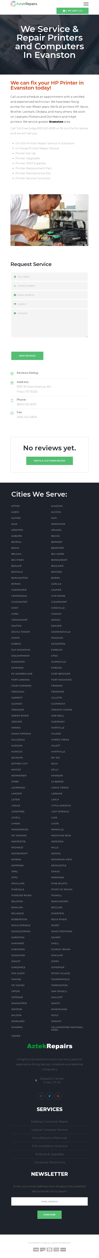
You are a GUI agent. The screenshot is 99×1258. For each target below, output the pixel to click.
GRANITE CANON (61, 709)
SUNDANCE (18, 967)
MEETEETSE (18, 841)
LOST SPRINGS (60, 811)
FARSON (56, 667)
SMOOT (15, 961)
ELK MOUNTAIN (20, 649)
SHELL (55, 943)
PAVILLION (17, 883)
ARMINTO (17, 530)
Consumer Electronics (49, 1162)
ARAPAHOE (58, 524)
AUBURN (16, 536)
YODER (15, 1035)
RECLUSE (56, 907)
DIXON (15, 637)
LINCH (55, 799)
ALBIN (15, 512)
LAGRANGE (18, 787)
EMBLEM (56, 649)
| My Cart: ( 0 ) (74, 10)
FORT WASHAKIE (61, 679)
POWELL (56, 895)
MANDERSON (19, 829)
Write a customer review (49, 460)
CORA (14, 613)
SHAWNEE (17, 943)
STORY (55, 961)
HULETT (55, 745)
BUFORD (56, 572)
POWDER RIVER (21, 895)
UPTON (15, 991)
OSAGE (55, 871)
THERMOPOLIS (60, 979)
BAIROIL (16, 542)
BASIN (15, 548)
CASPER (56, 589)
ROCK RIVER (59, 919)
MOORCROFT (19, 853)
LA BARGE (57, 781)
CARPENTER (19, 589)
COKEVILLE (58, 607)
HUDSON (16, 745)
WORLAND (18, 1021)
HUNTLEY (17, 751)
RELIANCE (17, 913)
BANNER (56, 542)
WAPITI (55, 1003)
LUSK (54, 817)
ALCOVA (56, 512)
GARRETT (16, 697)
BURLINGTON (19, 577)
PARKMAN (57, 877)
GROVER (16, 721)
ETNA (54, 655)
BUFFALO (17, 572)
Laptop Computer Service (49, 1129)
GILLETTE (56, 697)
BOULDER (57, 566)
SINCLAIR (57, 955)
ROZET (55, 925)
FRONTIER (57, 691)
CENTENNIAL (19, 595)
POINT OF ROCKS (61, 889)
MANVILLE (57, 829)
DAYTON (16, 625)
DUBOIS (16, 643)
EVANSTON (18, 661)
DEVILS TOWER (20, 631)
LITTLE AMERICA (61, 805)
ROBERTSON (19, 919)
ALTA (54, 518)
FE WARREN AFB (21, 673)
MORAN (16, 859)
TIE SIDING (18, 985)
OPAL (14, 871)
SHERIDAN (18, 949)
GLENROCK (58, 703)
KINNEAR (57, 775)
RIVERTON (57, 913)
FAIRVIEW (17, 667)
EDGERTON (58, 643)
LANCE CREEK (60, 787)
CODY (14, 607)
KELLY (54, 769)
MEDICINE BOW (61, 835)
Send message (27, 355)
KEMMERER (18, 775)
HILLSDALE (18, 739)
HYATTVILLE (58, 751)
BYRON (15, 583)
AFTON (15, 506)
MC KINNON (18, 835)
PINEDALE (17, 889)
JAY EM (55, 757)
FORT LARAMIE (20, 679)
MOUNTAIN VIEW (61, 859)
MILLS (54, 847)
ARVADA (56, 530)
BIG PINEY (17, 560)
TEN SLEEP (18, 973)
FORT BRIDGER (60, 673)
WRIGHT (56, 1021)
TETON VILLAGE (60, 973)
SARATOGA (18, 937)
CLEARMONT (59, 601)
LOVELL (15, 817)
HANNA (16, 727)
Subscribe (49, 1214)
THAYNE (16, 979)
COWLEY (56, 613)
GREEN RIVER (20, 715)
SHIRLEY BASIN (60, 949)
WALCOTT (57, 997)
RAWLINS (17, 907)
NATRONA (17, 865)
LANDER (16, 793)
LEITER (15, 799)
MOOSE (56, 853)
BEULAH (16, 554)
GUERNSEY (58, 721)
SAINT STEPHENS (61, 931)
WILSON (16, 1015)
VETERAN (17, 997)
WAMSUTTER (19, 1003)
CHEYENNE (58, 595)
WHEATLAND (59, 1009)
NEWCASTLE (58, 865)
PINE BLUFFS (59, 883)
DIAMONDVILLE (61, 631)
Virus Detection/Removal (49, 1138)
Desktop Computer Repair (49, 1121)
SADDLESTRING (21, 931)
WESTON (16, 1009)
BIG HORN (57, 554)
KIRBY (15, 781)
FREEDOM (17, 691)
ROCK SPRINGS (20, 925)
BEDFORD (57, 548)
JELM (54, 763)
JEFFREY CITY (19, 763)
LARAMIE (56, 793)
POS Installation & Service (49, 1146)
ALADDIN (57, 506)
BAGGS (55, 536)
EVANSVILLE (58, 661)
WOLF (54, 1015)
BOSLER (16, 566)
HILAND (56, 733)
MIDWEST (17, 847)
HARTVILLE (57, 727)
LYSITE (55, 823)
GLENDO (16, 703)
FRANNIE (57, 685)
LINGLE (15, 805)
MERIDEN (57, 841)
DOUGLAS (57, 637)
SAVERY (56, 937)
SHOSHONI (18, 955)
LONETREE (18, 811)
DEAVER (56, 625)
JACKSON (17, 757)
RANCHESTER (59, 901)
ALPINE (16, 518)
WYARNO (17, 1027)
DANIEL (56, 619)
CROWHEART (19, 619)
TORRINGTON (59, 985)
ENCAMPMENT (20, 655)
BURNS (55, 577)
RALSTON (17, 901)
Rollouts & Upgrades (49, 1154)
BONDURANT (59, 560)
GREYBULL (57, 715)
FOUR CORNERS (21, 685)
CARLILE (56, 583)
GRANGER (17, 709)
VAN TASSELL (59, 991)
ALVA (14, 524)
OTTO (14, 877)
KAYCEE (16, 769)
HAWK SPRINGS (21, 733)
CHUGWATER (19, 601)
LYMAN (15, 823)
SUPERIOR (57, 967)
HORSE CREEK (60, 739)
